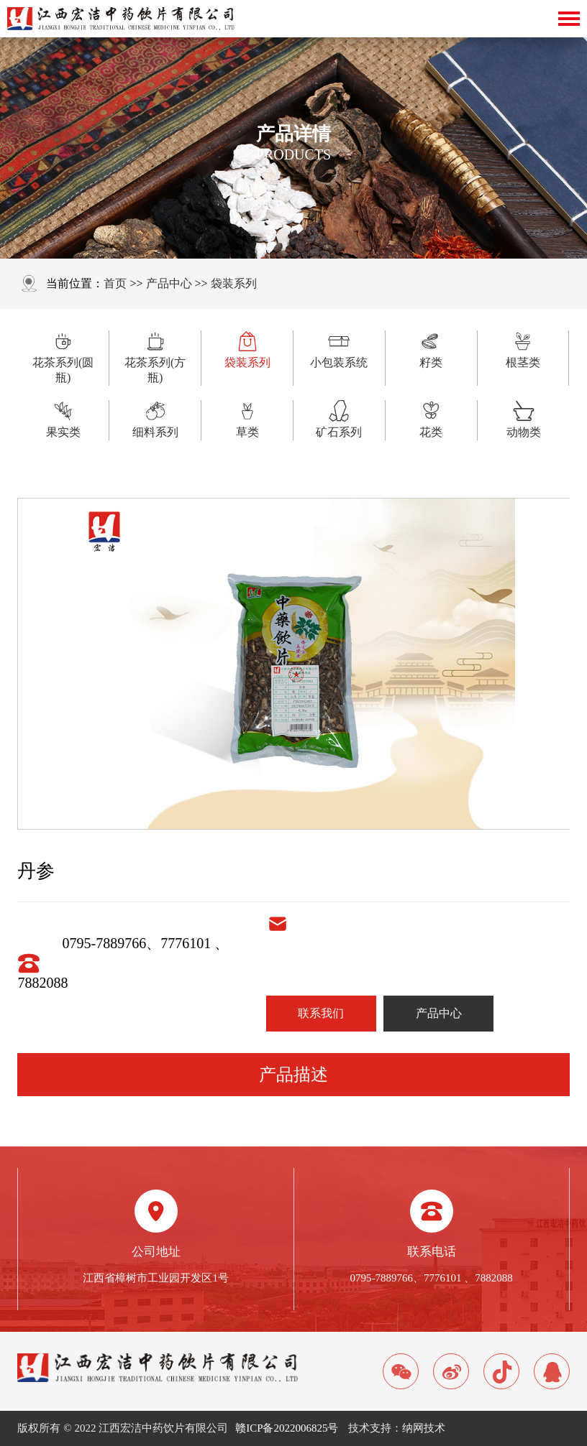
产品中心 (169, 283)
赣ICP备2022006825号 (286, 1428)
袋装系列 (234, 283)
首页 (115, 283)
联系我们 (321, 1013)
